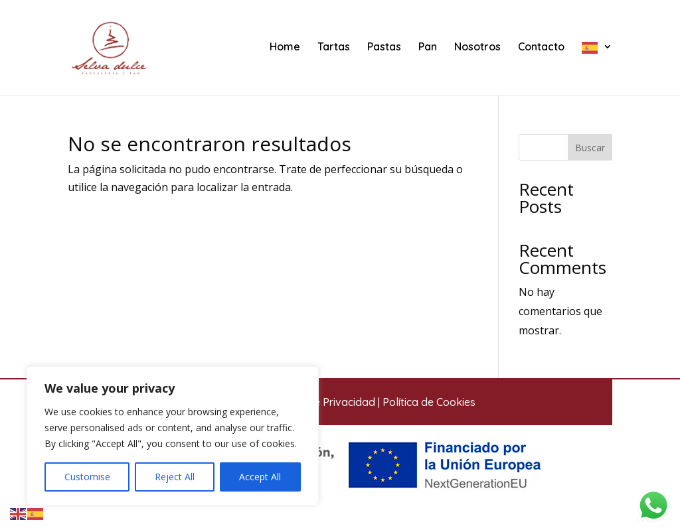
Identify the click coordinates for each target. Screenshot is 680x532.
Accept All (260, 476)
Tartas (333, 47)
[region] (173, 435)
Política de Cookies (428, 402)
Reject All (175, 476)
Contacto (541, 47)
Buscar (590, 147)
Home (285, 47)
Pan (427, 47)
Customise (87, 476)
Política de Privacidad (322, 402)
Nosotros (477, 47)
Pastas (384, 47)
